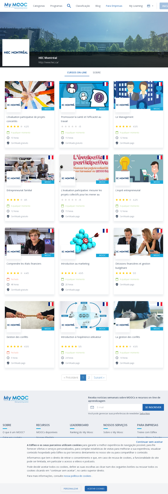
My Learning (136, 5)
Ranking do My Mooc (81, 432)
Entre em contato (12, 437)
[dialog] (84, 466)
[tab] (38, 6)
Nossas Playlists (45, 437)
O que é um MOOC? (14, 432)
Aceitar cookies (95, 488)
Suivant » (99, 377)
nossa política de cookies (78, 475)
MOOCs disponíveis (46, 432)
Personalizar (71, 488)
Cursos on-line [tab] (77, 72)
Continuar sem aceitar (149, 441)
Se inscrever (153, 407)
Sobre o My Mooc (113, 432)
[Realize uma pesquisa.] (69, 6)
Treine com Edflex (147, 432)
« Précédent (71, 377)
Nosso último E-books (149, 437)
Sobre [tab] (97, 72)
